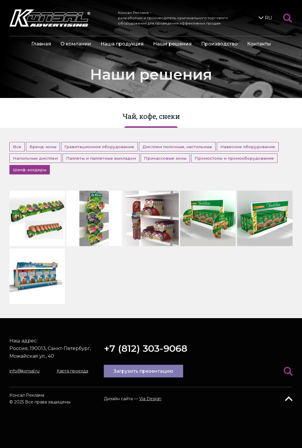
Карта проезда (72, 371)
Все (17, 146)
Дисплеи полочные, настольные (177, 146)
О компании (75, 44)
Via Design (150, 398)
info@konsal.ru (24, 371)
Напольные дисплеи (35, 158)
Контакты (259, 44)
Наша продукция (122, 44)
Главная (41, 44)
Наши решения (172, 44)
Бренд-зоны (42, 146)
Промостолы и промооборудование (234, 158)
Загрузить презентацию (143, 371)
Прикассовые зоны (165, 158)
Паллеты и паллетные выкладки (101, 158)
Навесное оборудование (247, 146)
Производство (219, 44)
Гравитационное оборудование (99, 146)
